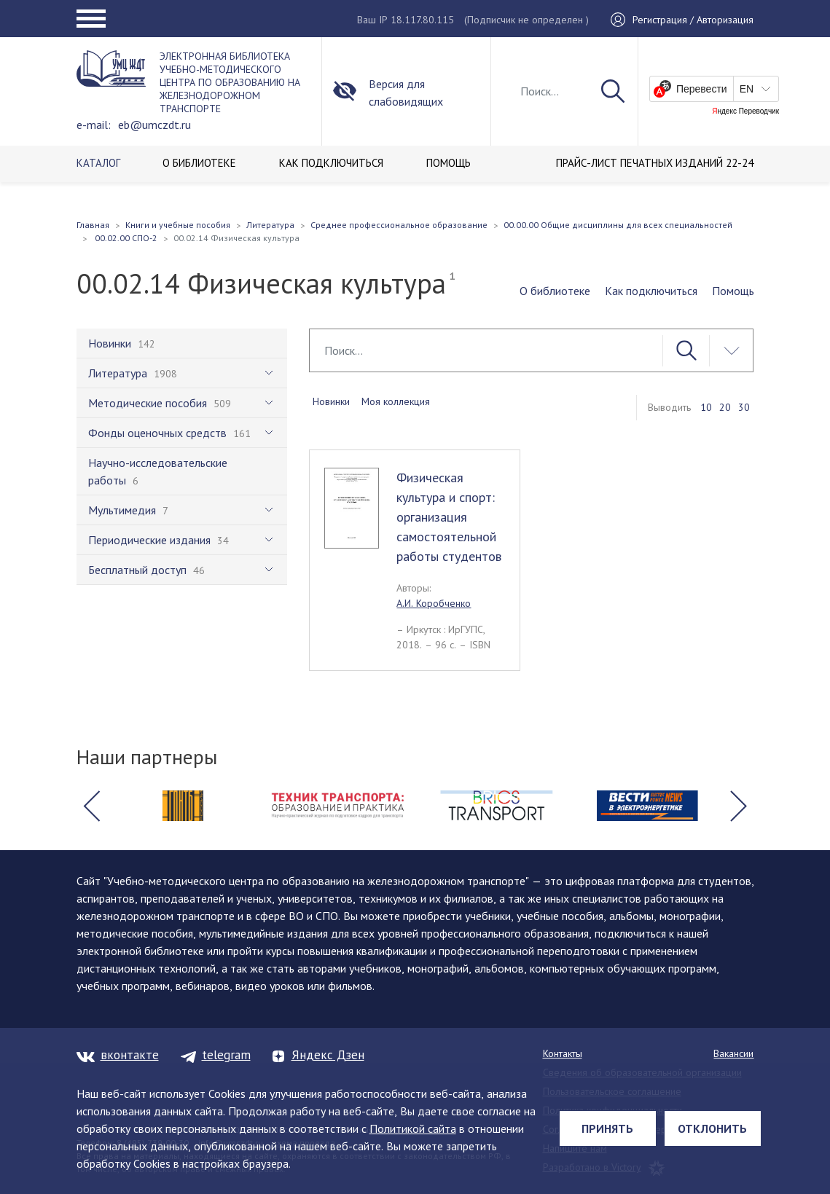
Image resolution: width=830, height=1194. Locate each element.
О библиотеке (555, 290)
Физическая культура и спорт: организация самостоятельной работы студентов (448, 517)
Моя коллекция (395, 401)
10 (706, 407)
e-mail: (94, 124)
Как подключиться (651, 290)
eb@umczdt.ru (154, 124)
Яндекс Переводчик (745, 111)
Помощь (733, 290)
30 (744, 407)
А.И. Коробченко (433, 603)
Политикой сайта (412, 1128)
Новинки (331, 401)
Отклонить (712, 1128)
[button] (92, 805)
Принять (607, 1128)
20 (725, 407)
